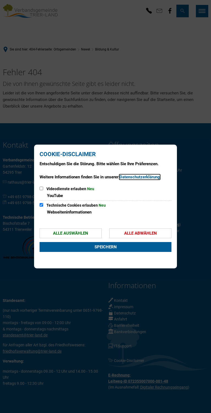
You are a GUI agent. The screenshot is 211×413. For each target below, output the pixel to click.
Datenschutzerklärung (140, 177)
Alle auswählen (70, 233)
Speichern (106, 247)
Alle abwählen (140, 233)
